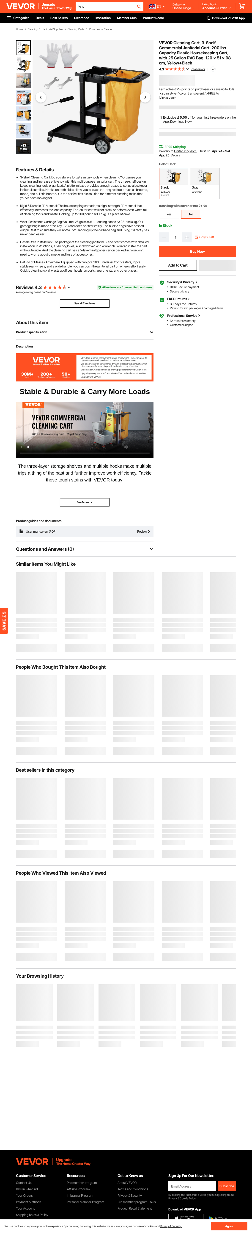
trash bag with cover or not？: (180, 206)
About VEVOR (127, 1183)
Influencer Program (80, 1195)
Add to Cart (178, 265)
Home (19, 29)
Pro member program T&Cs (137, 1202)
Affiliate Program (78, 1189)
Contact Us (24, 1183)
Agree (229, 1226)
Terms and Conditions (133, 1189)
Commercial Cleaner (100, 29)
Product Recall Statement (135, 1208)
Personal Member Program (85, 1202)
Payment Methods (28, 1202)
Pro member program (82, 1183)
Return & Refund (27, 1189)
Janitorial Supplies (52, 29)
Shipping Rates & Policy (32, 1215)
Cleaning (33, 29)
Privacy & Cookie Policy (181, 1198)
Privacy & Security (130, 1195)
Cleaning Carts (76, 29)
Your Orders (24, 1195)
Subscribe (226, 1186)
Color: (163, 164)
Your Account (25, 1208)
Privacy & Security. (171, 1226)
